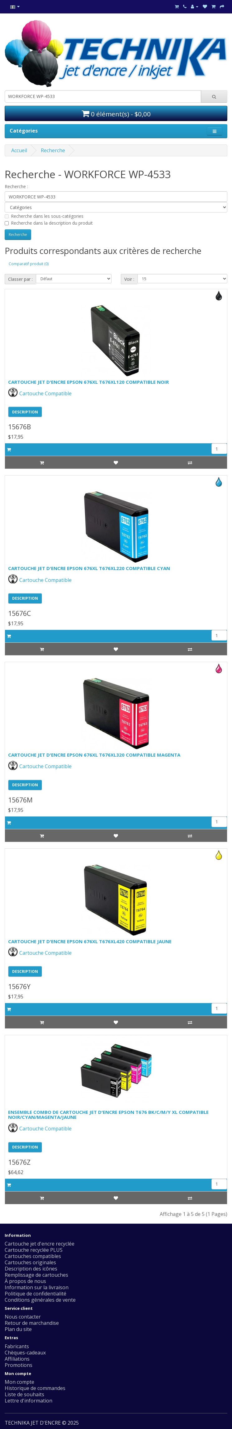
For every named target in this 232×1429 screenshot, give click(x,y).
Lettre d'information (28, 1400)
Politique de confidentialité (35, 1293)
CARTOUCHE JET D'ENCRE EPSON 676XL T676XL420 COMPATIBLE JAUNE (90, 941)
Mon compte (19, 1381)
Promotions (18, 1365)
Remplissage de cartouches (36, 1274)
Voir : (129, 279)
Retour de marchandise (32, 1322)
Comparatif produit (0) (29, 263)
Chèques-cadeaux (25, 1352)
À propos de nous (25, 1281)
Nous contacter (23, 1316)
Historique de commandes (35, 1388)
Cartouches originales (30, 1262)
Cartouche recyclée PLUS (34, 1249)
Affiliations (17, 1358)
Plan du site (18, 1329)
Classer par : (20, 279)
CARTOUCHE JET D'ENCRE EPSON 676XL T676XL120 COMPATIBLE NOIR (88, 382)
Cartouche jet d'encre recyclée (39, 1243)
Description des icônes (31, 1268)
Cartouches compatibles (33, 1256)
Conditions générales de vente (40, 1299)
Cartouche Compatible (40, 393)
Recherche (53, 150)
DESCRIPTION (25, 412)
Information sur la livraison (37, 1287)
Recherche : (16, 186)
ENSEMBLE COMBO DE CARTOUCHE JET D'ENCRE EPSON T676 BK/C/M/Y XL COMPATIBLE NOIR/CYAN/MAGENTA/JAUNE (108, 1114)
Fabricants (17, 1346)
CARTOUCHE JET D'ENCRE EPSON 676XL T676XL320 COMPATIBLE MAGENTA (94, 755)
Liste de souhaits (24, 1394)
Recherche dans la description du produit (49, 223)
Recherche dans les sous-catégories (44, 216)
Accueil (19, 150)
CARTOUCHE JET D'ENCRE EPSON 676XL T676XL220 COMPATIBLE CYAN (89, 568)
